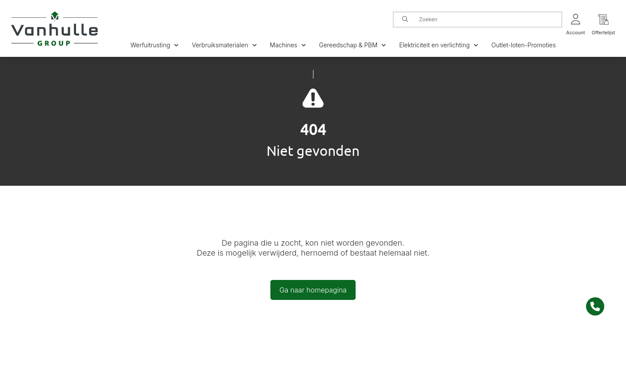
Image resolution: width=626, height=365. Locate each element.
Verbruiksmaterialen (224, 45)
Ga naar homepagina (313, 290)
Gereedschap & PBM (352, 45)
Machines (288, 45)
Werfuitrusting (154, 45)
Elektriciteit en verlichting (438, 45)
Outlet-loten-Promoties (523, 45)
